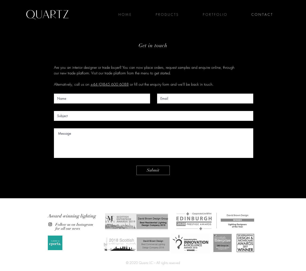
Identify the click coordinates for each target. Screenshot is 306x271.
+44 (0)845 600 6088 (110, 84)
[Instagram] (50, 224)
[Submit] (153, 170)
